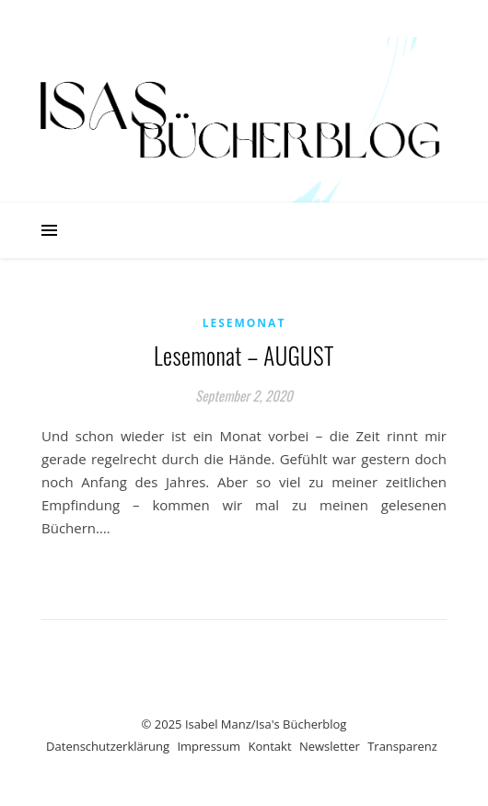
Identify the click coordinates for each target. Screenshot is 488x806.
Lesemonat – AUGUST (244, 355)
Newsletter (329, 746)
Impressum (208, 746)
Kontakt (269, 746)
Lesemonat (244, 323)
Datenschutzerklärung (107, 746)
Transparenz (402, 746)
